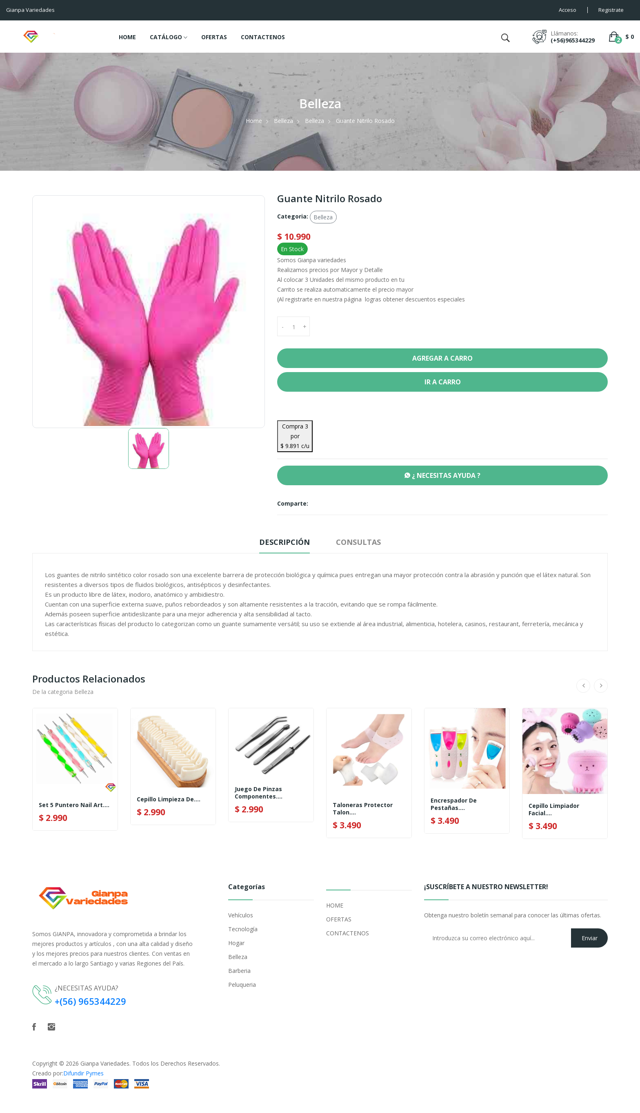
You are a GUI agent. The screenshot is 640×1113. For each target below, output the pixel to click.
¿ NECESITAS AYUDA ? (442, 475)
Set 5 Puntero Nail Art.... (74, 805)
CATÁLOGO (168, 37)
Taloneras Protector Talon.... (363, 808)
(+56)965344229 (573, 40)
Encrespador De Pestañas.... (454, 804)
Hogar (236, 943)
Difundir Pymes (83, 1073)
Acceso (567, 9)
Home (254, 121)
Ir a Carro (442, 381)
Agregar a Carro (442, 358)
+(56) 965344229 (91, 1001)
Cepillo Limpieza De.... (168, 799)
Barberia (239, 971)
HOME (127, 37)
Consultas (358, 542)
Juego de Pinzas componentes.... (258, 792)
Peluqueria (242, 984)
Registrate (611, 9)
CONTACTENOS (263, 37)
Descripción (284, 542)
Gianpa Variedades (104, 1063)
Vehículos (240, 915)
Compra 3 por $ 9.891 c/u (294, 436)
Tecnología (243, 929)
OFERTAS (214, 37)
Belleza (283, 121)
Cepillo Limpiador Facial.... (554, 809)
